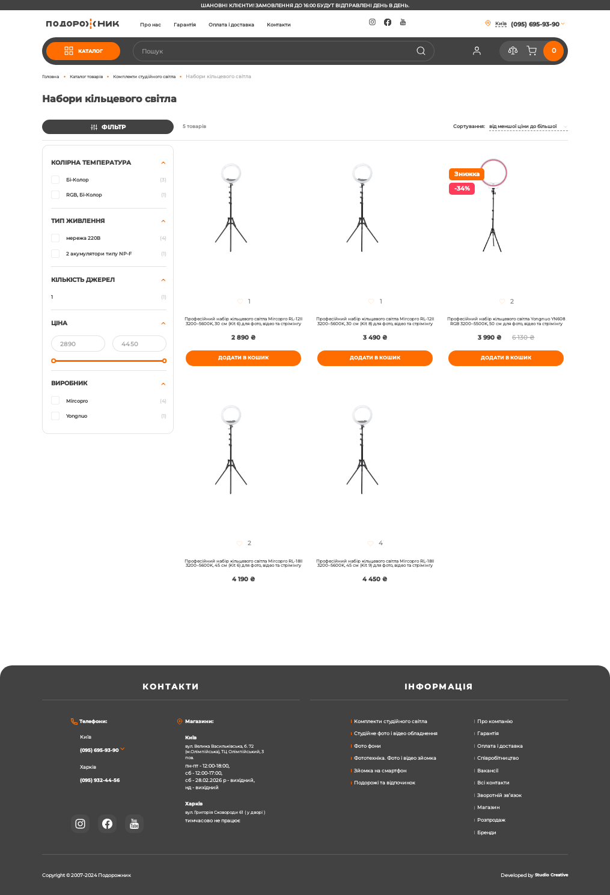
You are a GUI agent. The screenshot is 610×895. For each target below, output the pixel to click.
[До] (139, 343)
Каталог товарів (93, 76)
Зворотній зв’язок (499, 795)
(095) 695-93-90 (104, 749)
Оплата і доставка (252, 25)
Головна (52, 76)
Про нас (170, 25)
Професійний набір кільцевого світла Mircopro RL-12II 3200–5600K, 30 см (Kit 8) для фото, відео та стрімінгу (375, 326)
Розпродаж (491, 819)
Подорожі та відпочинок (384, 782)
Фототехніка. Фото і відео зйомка (395, 757)
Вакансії (487, 770)
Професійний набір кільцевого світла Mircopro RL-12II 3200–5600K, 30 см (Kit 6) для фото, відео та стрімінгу (243, 326)
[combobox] (294, 51)
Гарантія (205, 25)
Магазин (488, 807)
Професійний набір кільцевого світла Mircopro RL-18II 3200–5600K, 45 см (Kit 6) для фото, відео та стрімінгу (243, 581)
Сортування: (469, 126)
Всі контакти (493, 782)
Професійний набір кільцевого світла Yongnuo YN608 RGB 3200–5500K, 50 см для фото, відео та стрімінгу (506, 326)
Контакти (300, 25)
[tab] (108, 289)
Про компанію (495, 720)
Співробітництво (498, 757)
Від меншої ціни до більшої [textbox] (523, 126)
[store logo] (92, 23)
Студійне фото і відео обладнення (396, 733)
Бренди (486, 831)
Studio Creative (549, 875)
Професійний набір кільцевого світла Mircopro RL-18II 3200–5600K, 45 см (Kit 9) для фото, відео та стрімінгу (375, 581)
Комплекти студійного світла (160, 76)
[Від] (78, 343)
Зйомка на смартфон (380, 770)
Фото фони (367, 745)
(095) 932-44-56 (104, 779)
